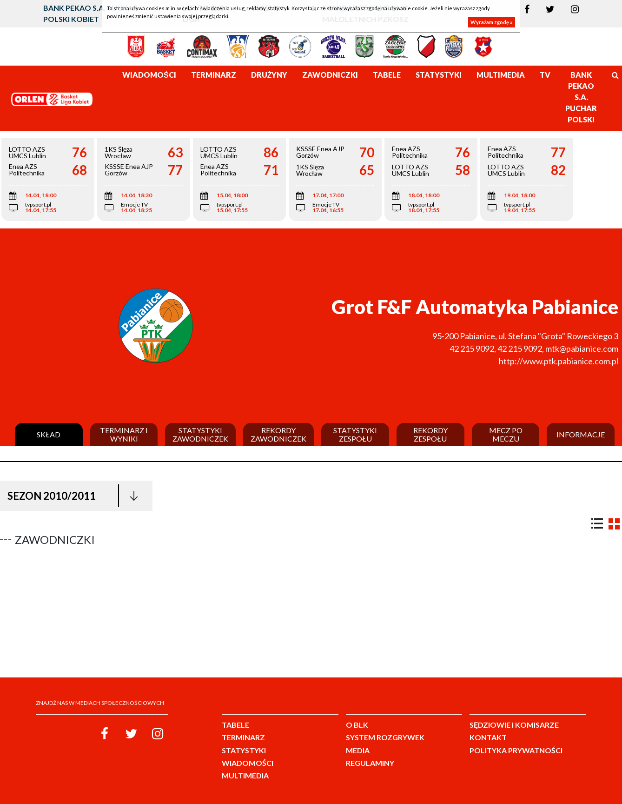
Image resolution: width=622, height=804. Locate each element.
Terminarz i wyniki (124, 434)
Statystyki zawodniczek (200, 434)
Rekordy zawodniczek (278, 434)
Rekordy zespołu (430, 434)
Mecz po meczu (506, 434)
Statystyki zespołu (355, 434)
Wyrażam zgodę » (491, 22)
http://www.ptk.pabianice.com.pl (558, 361)
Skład (48, 434)
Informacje (580, 434)
